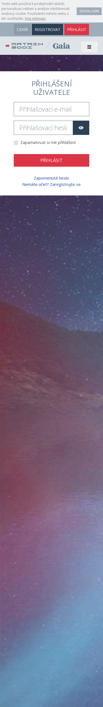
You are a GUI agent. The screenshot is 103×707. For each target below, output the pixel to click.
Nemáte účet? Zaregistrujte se (51, 184)
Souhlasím (89, 11)
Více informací (35, 19)
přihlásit (76, 29)
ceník (22, 29)
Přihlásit (51, 160)
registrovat (47, 29)
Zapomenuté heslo (51, 178)
